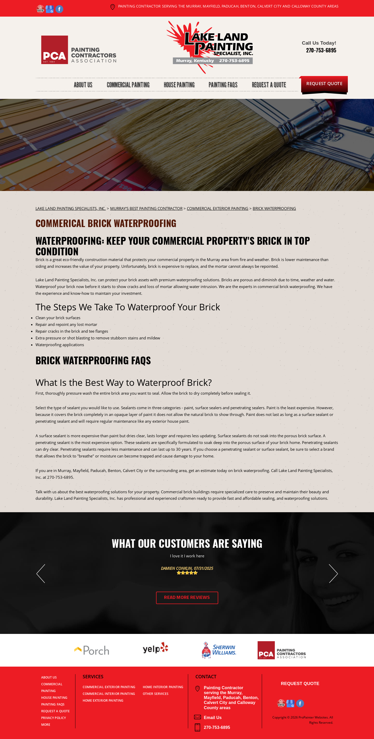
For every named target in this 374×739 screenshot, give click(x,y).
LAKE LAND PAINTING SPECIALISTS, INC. (71, 208)
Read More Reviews (187, 597)
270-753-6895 (321, 50)
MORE (45, 724)
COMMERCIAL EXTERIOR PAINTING (217, 208)
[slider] (187, 573)
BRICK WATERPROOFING (274, 208)
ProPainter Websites (313, 717)
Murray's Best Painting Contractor (146, 208)
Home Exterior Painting (103, 700)
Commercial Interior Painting (109, 694)
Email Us (208, 717)
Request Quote (300, 683)
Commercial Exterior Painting (109, 687)
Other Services (156, 694)
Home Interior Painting (163, 687)
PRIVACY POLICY (53, 718)
